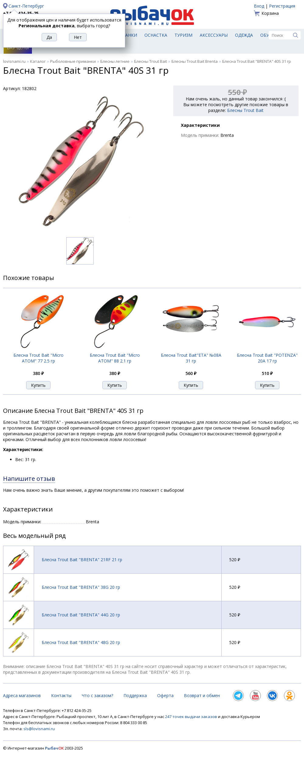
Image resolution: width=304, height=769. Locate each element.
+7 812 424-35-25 (21, 13)
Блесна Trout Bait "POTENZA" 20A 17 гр (267, 358)
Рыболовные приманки (73, 61)
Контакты (61, 695)
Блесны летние (115, 61)
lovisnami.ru (14, 61)
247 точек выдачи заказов (191, 716)
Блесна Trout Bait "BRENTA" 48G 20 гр (81, 642)
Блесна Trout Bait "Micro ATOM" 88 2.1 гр (115, 358)
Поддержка (135, 695)
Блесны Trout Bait (150, 61)
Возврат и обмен (202, 695)
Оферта (165, 695)
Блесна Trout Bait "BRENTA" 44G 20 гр (81, 615)
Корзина (270, 13)
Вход (259, 6)
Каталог (38, 61)
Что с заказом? (97, 695)
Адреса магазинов (22, 695)
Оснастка (155, 35)
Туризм (183, 35)
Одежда (244, 35)
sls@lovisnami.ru (39, 728)
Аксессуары (214, 35)
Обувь (267, 35)
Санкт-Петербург (26, 6)
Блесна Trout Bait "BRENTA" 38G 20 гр (81, 587)
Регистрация (282, 6)
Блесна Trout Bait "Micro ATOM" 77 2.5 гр (38, 358)
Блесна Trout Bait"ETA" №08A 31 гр (191, 358)
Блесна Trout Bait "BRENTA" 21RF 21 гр (82, 559)
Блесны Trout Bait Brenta (194, 61)
